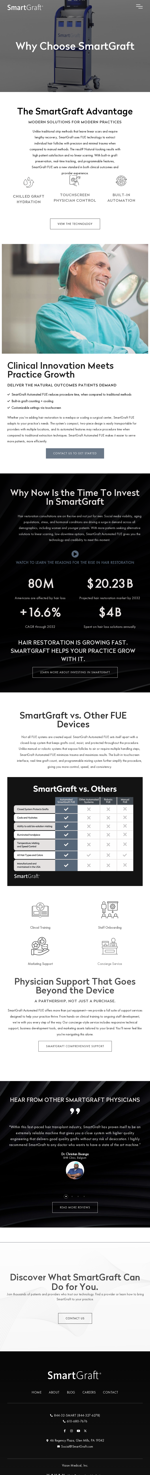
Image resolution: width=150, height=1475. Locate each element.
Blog (71, 1392)
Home (37, 1392)
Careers (89, 1392)
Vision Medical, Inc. (75, 1465)
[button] (66, 1196)
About (54, 1392)
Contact (110, 1392)
